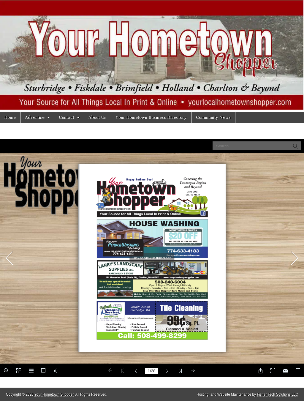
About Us (97, 117)
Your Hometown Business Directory (151, 117)
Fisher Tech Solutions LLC (277, 394)
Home (10, 117)
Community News (213, 117)
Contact (66, 117)
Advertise (35, 117)
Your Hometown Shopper (54, 394)
